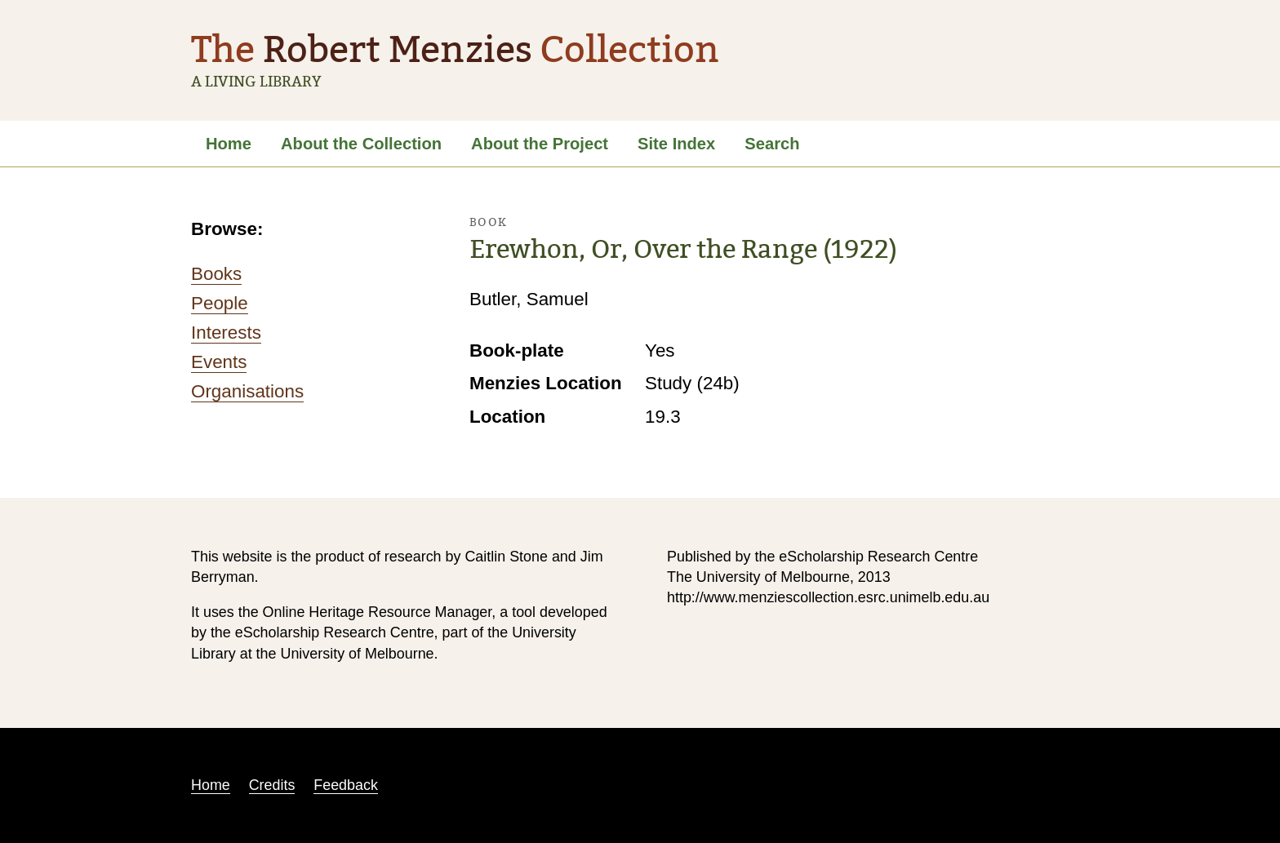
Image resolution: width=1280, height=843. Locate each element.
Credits (272, 785)
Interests (226, 332)
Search (771, 144)
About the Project (539, 144)
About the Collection (361, 144)
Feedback (345, 785)
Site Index (676, 144)
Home (228, 144)
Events (219, 362)
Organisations (247, 391)
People (219, 303)
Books (216, 274)
